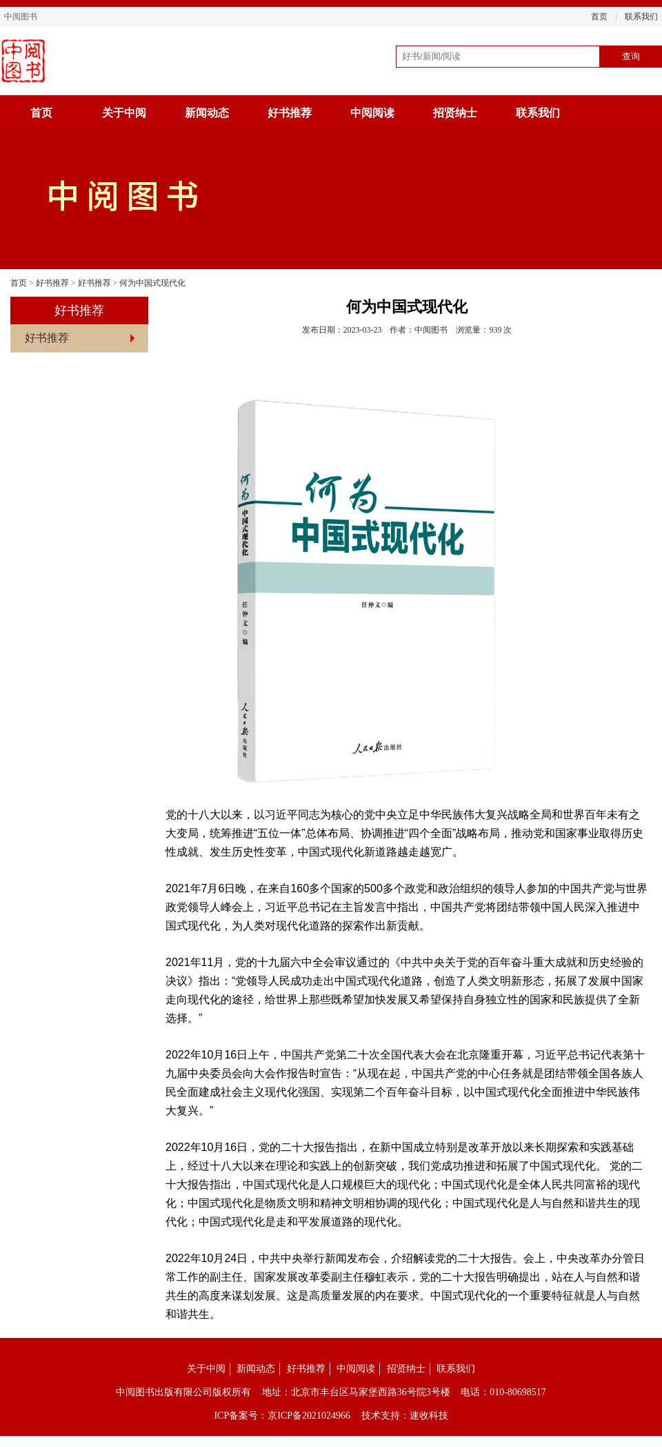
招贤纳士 (455, 113)
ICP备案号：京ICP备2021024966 (282, 1415)
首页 (599, 16)
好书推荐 (290, 113)
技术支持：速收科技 (404, 1415)
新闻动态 (207, 113)
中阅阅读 (372, 113)
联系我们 (641, 16)
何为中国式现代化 (152, 283)
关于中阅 (124, 113)
